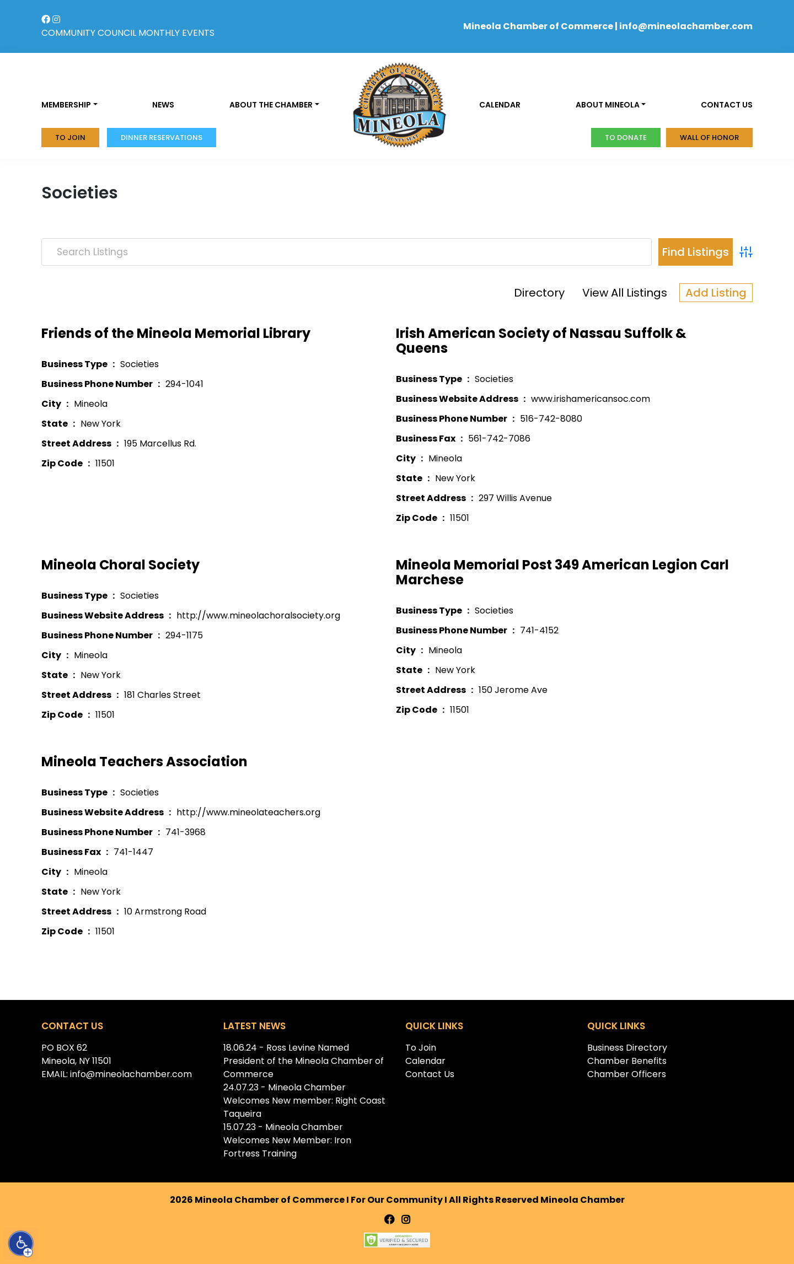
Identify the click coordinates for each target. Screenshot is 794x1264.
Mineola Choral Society (120, 565)
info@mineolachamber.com (686, 26)
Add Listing (716, 292)
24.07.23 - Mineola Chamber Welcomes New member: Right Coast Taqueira (304, 1100)
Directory (539, 292)
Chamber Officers (626, 1074)
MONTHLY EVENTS (176, 32)
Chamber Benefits (627, 1061)
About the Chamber (271, 104)
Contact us (727, 104)
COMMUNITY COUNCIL (88, 32)
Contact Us (429, 1074)
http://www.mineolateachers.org (248, 812)
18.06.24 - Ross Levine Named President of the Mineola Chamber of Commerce (303, 1060)
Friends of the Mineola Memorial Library (175, 333)
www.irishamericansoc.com (590, 398)
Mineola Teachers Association (144, 761)
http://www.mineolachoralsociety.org (258, 615)
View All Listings (624, 292)
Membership (66, 104)
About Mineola (608, 104)
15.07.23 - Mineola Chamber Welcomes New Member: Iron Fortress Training (287, 1140)
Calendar (500, 104)
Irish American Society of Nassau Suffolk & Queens (541, 340)
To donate (626, 137)
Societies (139, 364)
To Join (70, 137)
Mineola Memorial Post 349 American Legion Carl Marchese (562, 572)
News (163, 104)
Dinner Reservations (161, 137)
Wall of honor (709, 137)
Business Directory (627, 1047)
